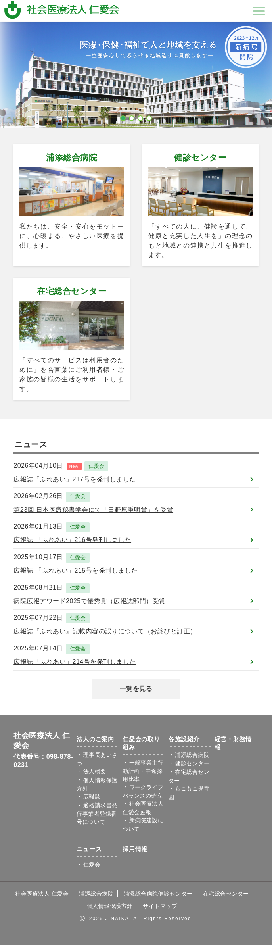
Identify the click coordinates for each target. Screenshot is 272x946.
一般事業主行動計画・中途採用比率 (143, 771)
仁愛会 (96, 466)
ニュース (89, 850)
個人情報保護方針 (110, 907)
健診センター (200, 157)
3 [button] (140, 116)
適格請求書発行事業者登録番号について (97, 814)
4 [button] (149, 116)
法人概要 (94, 772)
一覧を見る (136, 689)
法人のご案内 (95, 740)
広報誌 (91, 797)
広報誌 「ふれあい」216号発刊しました (72, 540)
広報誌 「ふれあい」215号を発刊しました (75, 570)
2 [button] (132, 116)
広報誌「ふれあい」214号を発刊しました (74, 662)
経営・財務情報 (233, 744)
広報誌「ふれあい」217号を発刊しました (74, 479)
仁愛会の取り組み (141, 744)
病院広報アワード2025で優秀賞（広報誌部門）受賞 (89, 601)
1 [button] (123, 116)
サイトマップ (160, 907)
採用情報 (135, 850)
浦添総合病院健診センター (158, 894)
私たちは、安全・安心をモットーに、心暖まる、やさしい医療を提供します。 (71, 236)
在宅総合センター (71, 291)
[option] (136, 75)
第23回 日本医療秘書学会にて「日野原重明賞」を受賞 (93, 509)
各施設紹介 (184, 740)
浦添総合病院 (71, 157)
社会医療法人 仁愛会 (42, 894)
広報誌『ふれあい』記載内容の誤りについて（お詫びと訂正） (104, 632)
